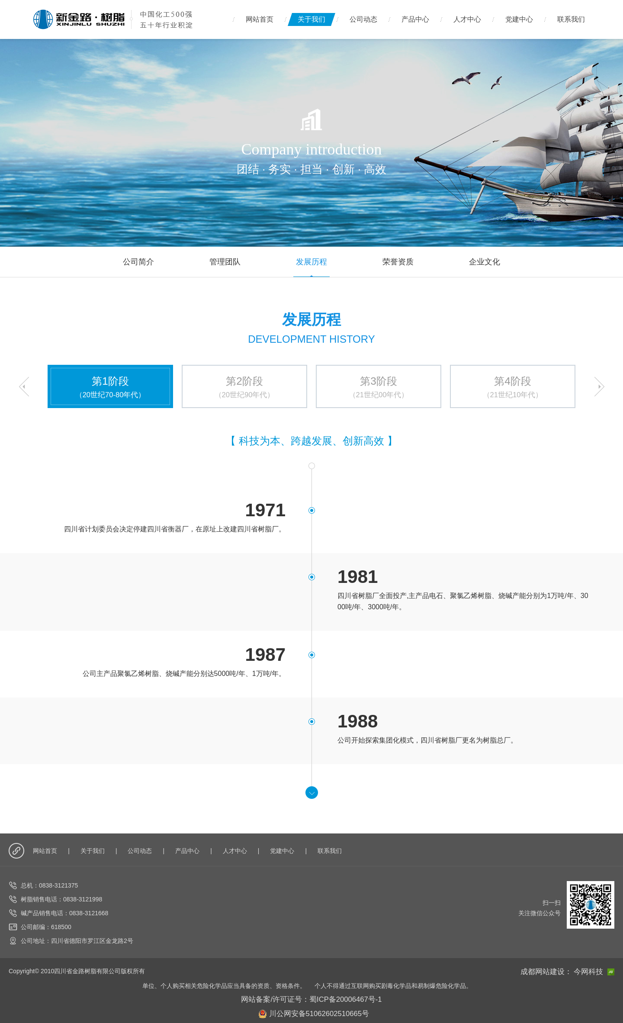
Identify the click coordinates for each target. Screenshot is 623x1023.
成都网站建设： (556, 971)
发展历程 (311, 261)
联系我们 (571, 19)
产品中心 (415, 19)
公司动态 (363, 19)
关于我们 (311, 19)
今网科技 (596, 971)
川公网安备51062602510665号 (314, 1010)
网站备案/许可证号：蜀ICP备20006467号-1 (311, 997)
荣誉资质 (398, 261)
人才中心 (467, 19)
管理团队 (225, 261)
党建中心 (519, 19)
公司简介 (138, 261)
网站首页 (259, 19)
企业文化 (484, 261)
